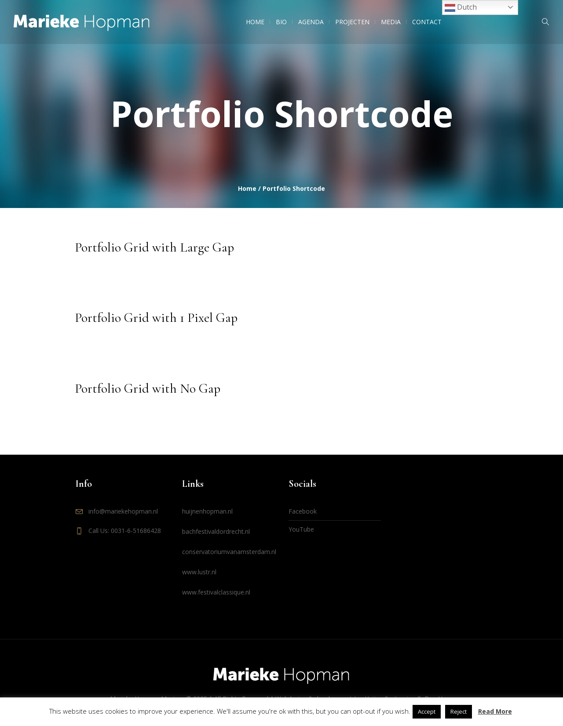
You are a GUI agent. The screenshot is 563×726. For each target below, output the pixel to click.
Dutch (461, 7)
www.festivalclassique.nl (216, 592)
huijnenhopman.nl (207, 511)
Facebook (303, 511)
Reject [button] (458, 711)
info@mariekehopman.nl (123, 511)
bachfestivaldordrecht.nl (216, 531)
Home (247, 188)
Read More (495, 711)
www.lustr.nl (199, 572)
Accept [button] (426, 711)
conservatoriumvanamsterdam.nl (229, 551)
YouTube (301, 529)
